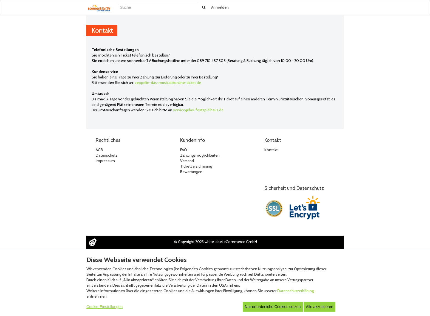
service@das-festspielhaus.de (198, 110)
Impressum (105, 160)
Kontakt (271, 149)
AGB (99, 149)
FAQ (183, 149)
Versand (187, 160)
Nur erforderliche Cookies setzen (273, 306)
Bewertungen (191, 171)
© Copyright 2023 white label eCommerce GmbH (215, 241)
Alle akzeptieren (319, 306)
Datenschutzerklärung (295, 290)
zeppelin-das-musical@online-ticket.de (168, 82)
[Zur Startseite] (99, 8)
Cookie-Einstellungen (104, 307)
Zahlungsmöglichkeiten (200, 155)
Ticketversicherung (196, 166)
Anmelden (220, 7)
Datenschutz (106, 155)
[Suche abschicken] (203, 7)
